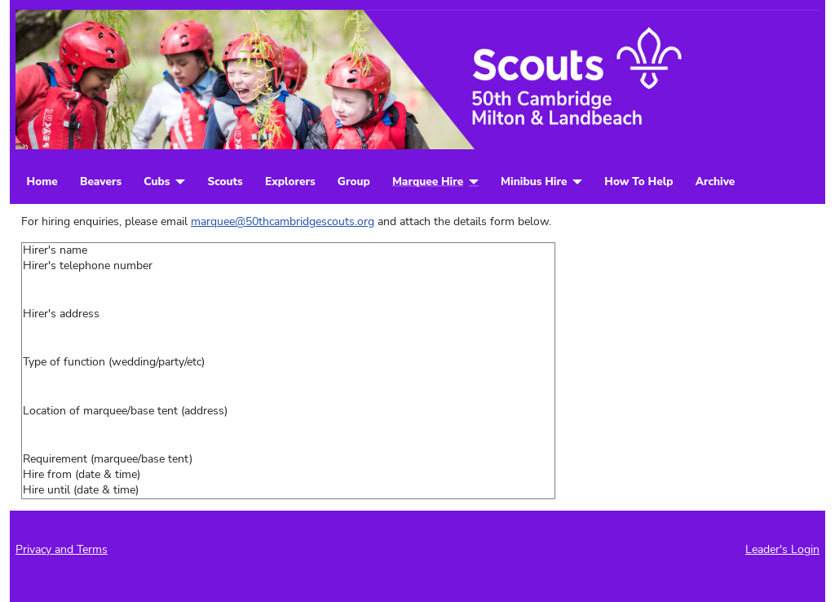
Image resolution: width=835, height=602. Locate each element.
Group (354, 182)
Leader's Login (782, 549)
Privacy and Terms (61, 549)
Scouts (224, 182)
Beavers (100, 182)
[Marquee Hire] (471, 182)
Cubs (157, 182)
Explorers (290, 182)
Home (42, 182)
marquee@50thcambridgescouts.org (282, 221)
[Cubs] (177, 182)
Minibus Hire (534, 182)
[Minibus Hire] (574, 182)
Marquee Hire (427, 182)
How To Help (638, 182)
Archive (716, 182)
